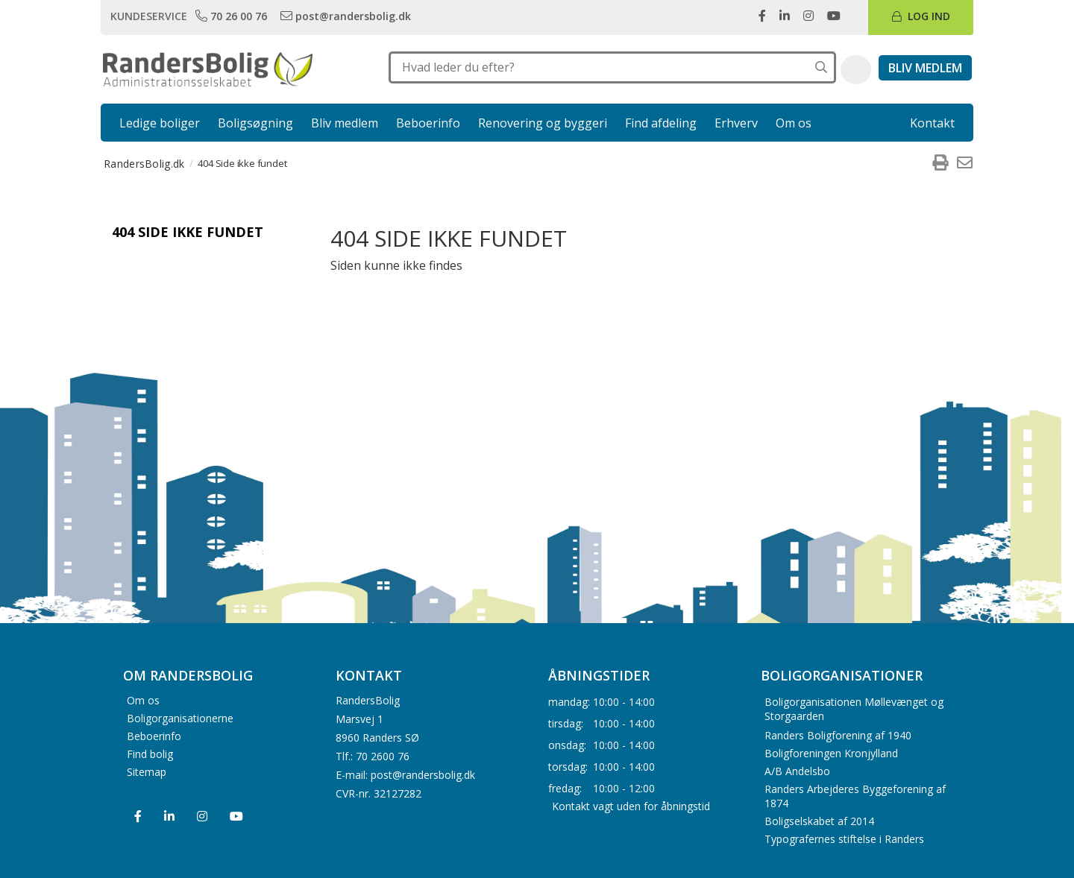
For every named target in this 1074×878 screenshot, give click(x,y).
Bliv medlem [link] (344, 123)
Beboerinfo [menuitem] (154, 735)
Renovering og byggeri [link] (542, 123)
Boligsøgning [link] (255, 123)
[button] (856, 70)
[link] (232, 15)
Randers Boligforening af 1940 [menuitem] (837, 735)
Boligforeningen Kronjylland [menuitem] (831, 753)
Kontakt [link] (932, 123)
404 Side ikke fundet (187, 232)
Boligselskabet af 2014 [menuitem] (819, 821)
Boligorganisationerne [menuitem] (180, 717)
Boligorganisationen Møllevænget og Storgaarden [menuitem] (853, 709)
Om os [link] (793, 123)
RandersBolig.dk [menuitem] (144, 164)
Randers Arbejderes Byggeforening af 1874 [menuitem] (855, 796)
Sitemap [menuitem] (146, 771)
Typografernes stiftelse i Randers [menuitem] (844, 839)
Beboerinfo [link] (428, 123)
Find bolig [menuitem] (150, 753)
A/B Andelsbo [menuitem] (797, 771)
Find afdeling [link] (661, 123)
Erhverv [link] (736, 123)
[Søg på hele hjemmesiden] (821, 67)
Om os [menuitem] (143, 699)
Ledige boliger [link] (159, 123)
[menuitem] (940, 163)
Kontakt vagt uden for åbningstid (631, 806)
